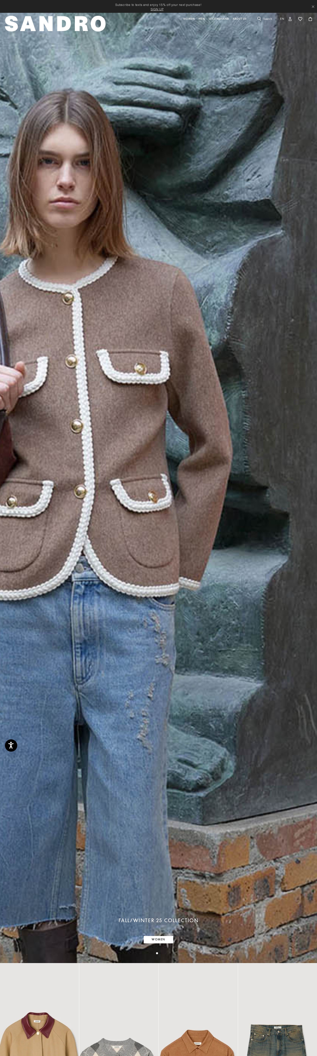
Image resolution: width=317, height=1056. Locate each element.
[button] (189, 26)
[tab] (157, 953)
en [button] (282, 18)
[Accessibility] (11, 745)
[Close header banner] (313, 6)
